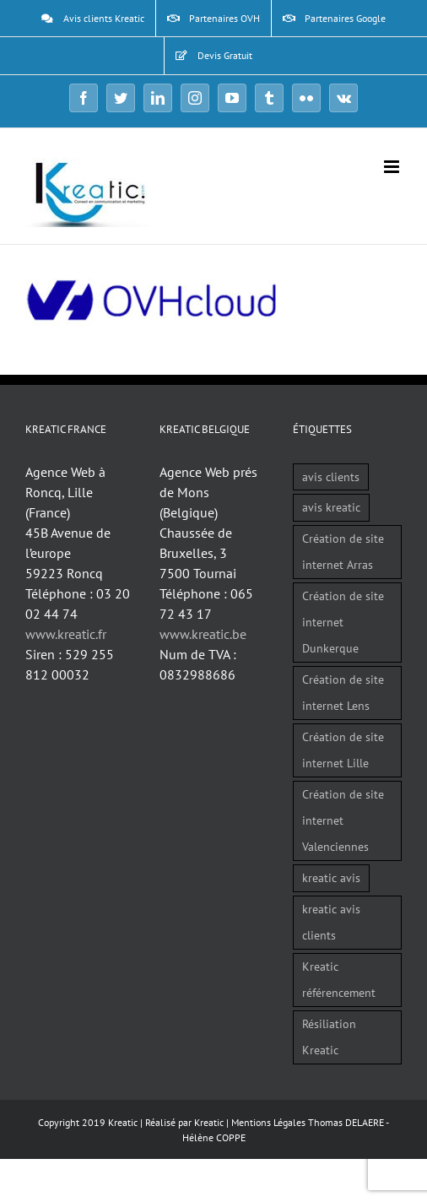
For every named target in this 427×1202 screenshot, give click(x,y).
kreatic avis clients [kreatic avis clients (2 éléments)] (331, 922)
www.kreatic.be (202, 633)
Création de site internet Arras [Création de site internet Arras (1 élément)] (343, 551)
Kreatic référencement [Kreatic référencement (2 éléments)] (339, 979)
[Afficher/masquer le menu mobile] (393, 167)
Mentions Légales (268, 1122)
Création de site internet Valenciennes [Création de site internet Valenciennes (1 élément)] (343, 820)
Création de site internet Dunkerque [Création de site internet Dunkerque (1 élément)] (343, 621)
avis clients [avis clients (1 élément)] (330, 476)
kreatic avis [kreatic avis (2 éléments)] (331, 877)
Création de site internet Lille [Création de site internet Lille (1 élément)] (343, 749)
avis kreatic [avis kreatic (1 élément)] (331, 507)
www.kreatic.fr (65, 633)
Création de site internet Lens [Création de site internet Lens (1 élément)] (343, 692)
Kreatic (209, 1122)
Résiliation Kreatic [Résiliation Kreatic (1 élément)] (329, 1036)
